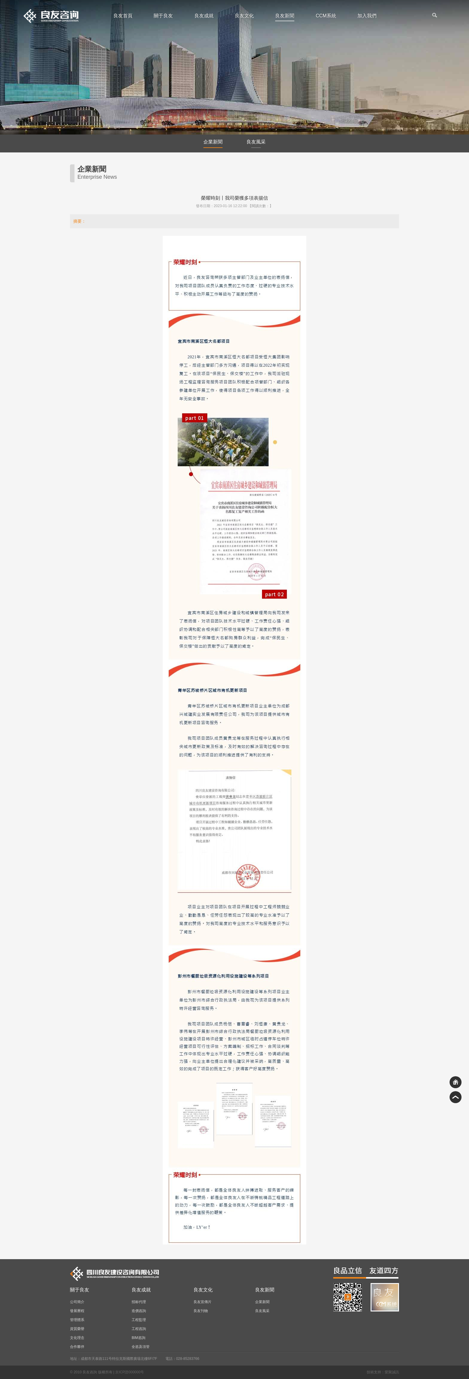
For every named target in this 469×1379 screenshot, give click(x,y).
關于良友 (163, 15)
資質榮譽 (77, 1329)
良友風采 (256, 143)
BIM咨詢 (138, 1338)
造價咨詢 (139, 1311)
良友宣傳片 (202, 1302)
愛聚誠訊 (392, 1372)
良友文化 (244, 15)
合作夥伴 (77, 1347)
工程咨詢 (139, 1329)
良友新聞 (284, 17)
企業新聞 (213, 143)
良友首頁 (123, 15)
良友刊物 (201, 1311)
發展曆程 (77, 1311)
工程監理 (139, 1320)
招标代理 (139, 1302)
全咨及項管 (141, 1347)
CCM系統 (326, 15)
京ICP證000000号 (129, 1372)
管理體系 (77, 1320)
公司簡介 (77, 1302)
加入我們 (367, 15)
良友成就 (204, 15)
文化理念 (77, 1338)
